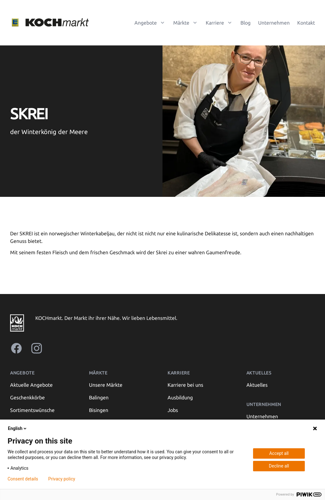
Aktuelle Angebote (31, 385)
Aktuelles (257, 385)
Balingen (99, 397)
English (17, 428)
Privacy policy (61, 478)
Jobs (173, 410)
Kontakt (306, 23)
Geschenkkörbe (27, 397)
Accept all (279, 453)
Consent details (23, 478)
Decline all (279, 465)
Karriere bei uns (185, 385)
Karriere (179, 372)
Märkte (98, 372)
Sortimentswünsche (32, 410)
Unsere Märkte (105, 385)
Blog (245, 23)
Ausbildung (180, 397)
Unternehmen (274, 23)
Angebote (22, 372)
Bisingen (98, 410)
